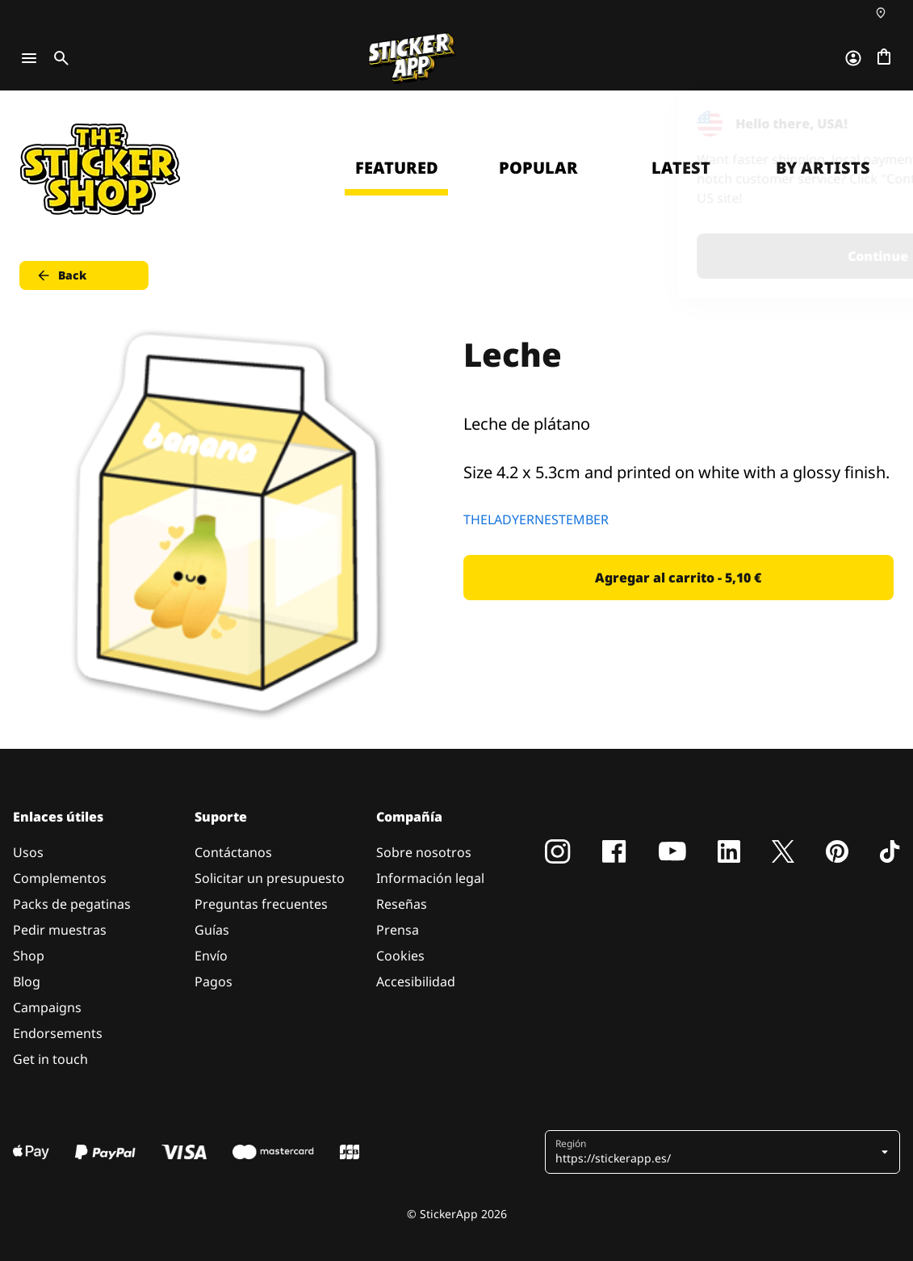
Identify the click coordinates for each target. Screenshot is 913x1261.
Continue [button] (696, 256)
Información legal (430, 878)
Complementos (60, 878)
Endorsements (58, 1033)
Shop (28, 956)
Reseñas (401, 904)
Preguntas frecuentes (261, 904)
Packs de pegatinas (72, 904)
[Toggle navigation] (29, 58)
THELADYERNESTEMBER (536, 519)
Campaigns (47, 1007)
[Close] (864, 124)
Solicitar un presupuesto (270, 878)
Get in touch (50, 1059)
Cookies (400, 956)
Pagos (213, 981)
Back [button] (61, 275)
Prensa (397, 930)
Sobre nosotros (423, 852)
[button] (724, 1151)
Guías (212, 930)
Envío (211, 956)
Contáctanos (233, 852)
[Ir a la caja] (884, 58)
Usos (28, 852)
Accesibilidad (415, 981)
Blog (26, 981)
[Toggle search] (58, 58)
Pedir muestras (60, 930)
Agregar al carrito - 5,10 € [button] (678, 577)
